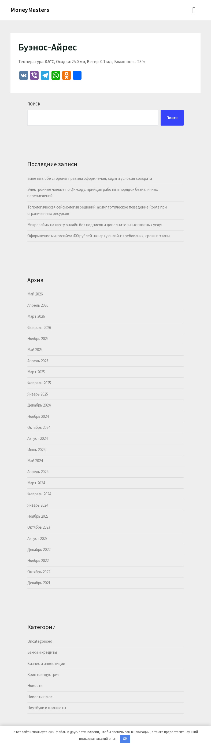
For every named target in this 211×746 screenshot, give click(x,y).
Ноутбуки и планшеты (46, 707)
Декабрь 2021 (38, 582)
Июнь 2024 (36, 449)
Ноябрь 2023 (38, 516)
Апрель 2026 (37, 305)
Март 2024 (36, 482)
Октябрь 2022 (38, 571)
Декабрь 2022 (38, 549)
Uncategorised (39, 641)
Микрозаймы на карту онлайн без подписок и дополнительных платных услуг (94, 224)
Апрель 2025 (37, 360)
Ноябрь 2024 (38, 416)
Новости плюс (40, 696)
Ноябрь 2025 (38, 338)
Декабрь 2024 (38, 405)
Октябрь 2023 (38, 527)
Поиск (33, 104)
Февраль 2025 (39, 382)
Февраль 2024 (39, 493)
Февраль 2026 (39, 327)
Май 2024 (35, 460)
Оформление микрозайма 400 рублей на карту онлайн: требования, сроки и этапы (98, 235)
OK (125, 738)
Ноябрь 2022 (38, 560)
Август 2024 (37, 438)
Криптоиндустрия (43, 674)
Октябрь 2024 (38, 427)
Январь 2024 (37, 505)
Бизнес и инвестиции (46, 663)
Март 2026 (36, 316)
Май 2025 (35, 349)
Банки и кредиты (42, 652)
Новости (35, 685)
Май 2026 (35, 294)
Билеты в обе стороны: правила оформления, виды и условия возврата (89, 178)
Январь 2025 (37, 394)
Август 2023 (37, 538)
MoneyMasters (29, 9)
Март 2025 (36, 371)
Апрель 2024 (37, 471)
